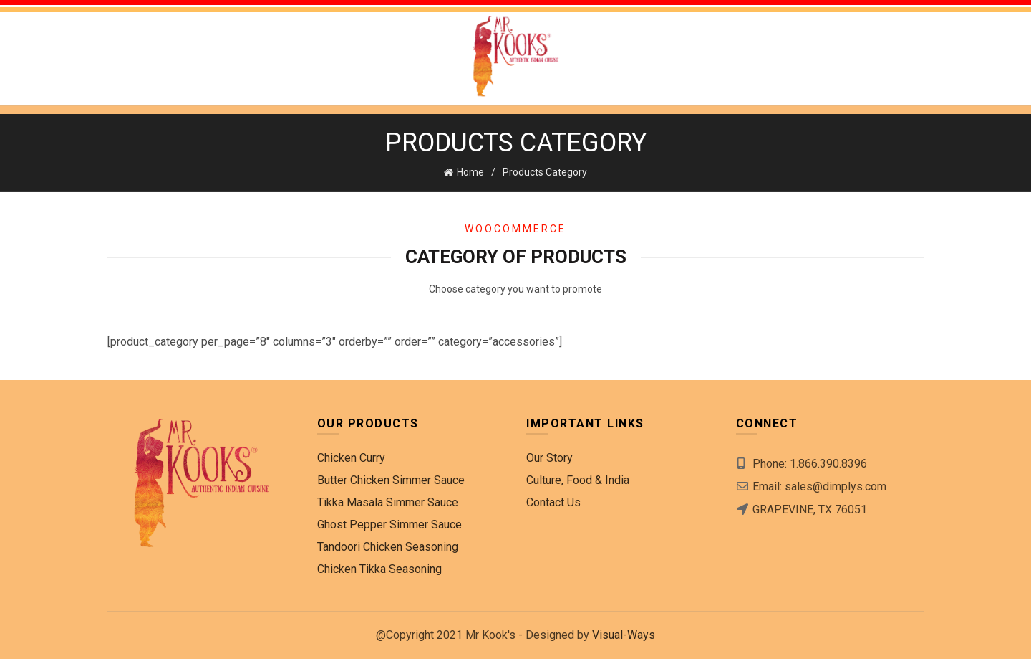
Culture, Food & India (577, 480)
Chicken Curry (351, 458)
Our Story (549, 458)
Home (470, 172)
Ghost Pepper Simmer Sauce (389, 524)
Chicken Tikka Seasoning (379, 569)
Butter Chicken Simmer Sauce (391, 480)
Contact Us (553, 502)
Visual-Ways (623, 635)
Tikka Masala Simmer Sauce (387, 502)
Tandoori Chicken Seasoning (387, 547)
